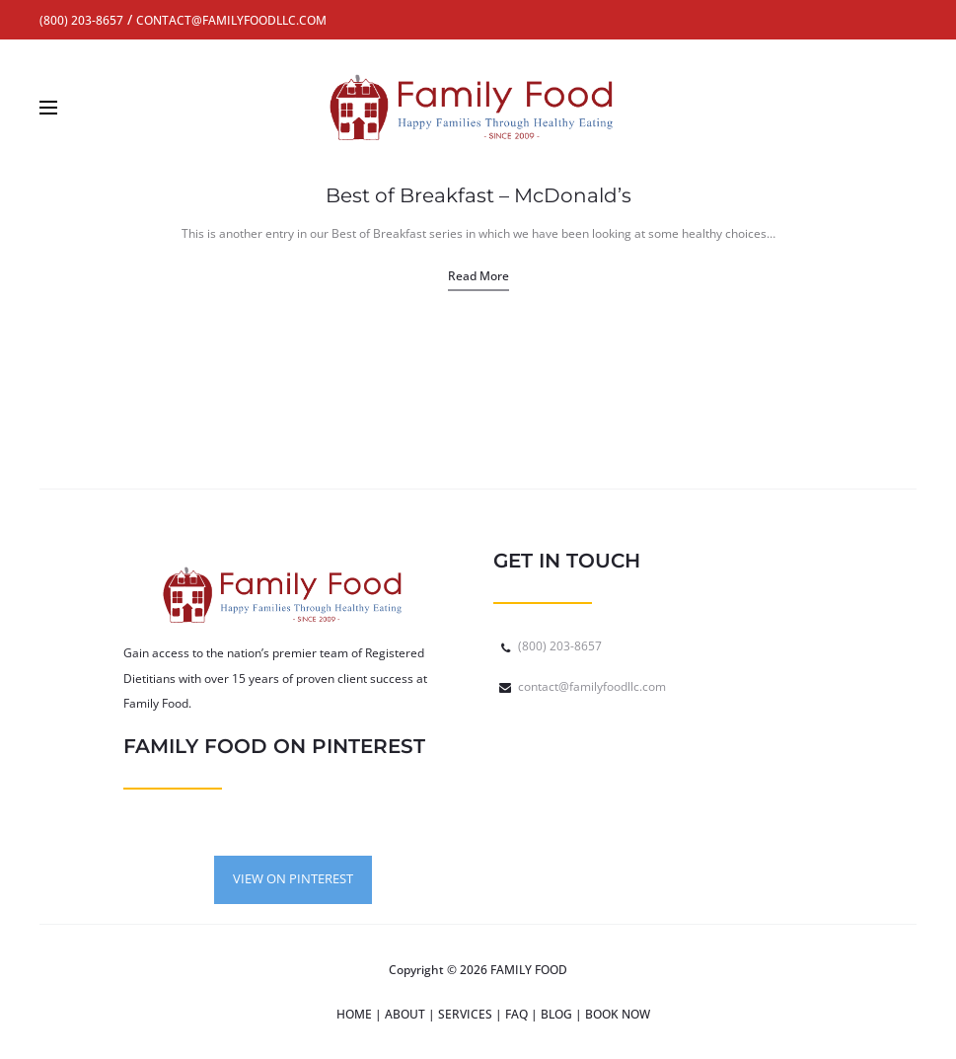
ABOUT (405, 1014)
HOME (354, 1014)
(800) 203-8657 (560, 646)
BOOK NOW (617, 1014)
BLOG (556, 1014)
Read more (478, 275)
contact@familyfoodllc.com (592, 686)
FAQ (516, 1014)
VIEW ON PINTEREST (293, 878)
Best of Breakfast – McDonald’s (478, 195)
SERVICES (465, 1014)
